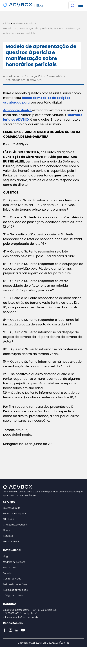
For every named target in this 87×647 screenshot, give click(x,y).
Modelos (18, 23)
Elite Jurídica (9, 519)
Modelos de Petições (14, 562)
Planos (6, 530)
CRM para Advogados (15, 524)
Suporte (7, 573)
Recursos (8, 535)
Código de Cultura (13, 595)
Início (6, 23)
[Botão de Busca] (72, 5)
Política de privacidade (15, 589)
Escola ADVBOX (11, 541)
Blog (5, 556)
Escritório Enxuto (11, 507)
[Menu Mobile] (81, 5)
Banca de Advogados (14, 513)
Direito (30, 23)
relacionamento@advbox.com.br (20, 617)
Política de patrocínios (15, 584)
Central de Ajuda (12, 578)
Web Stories (9, 567)
